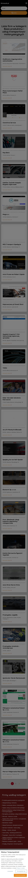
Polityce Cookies (20, 868)
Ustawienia (10, 871)
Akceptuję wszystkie (20, 875)
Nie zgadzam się (21, 871)
